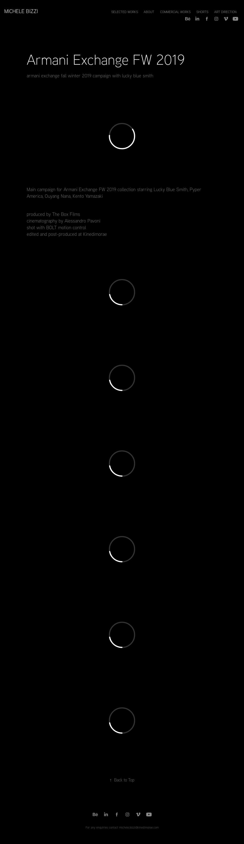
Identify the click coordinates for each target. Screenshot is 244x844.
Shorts (202, 12)
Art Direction (225, 12)
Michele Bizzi (21, 11)
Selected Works (124, 12)
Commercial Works (175, 12)
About (149, 12)
